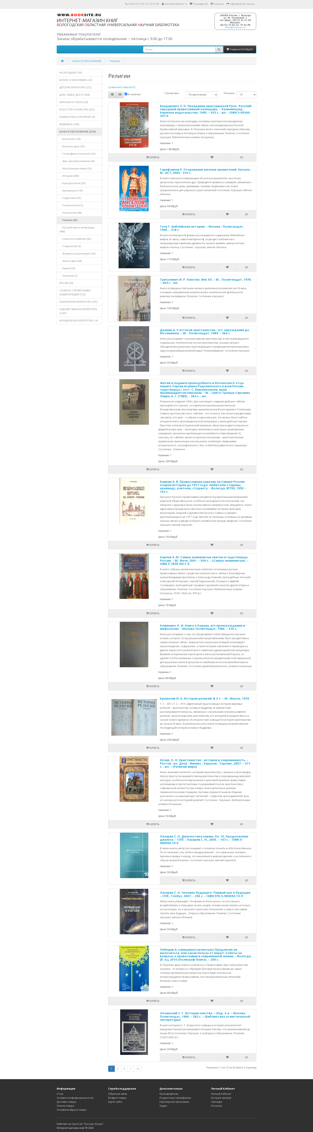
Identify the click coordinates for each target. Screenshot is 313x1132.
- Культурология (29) (72, 183)
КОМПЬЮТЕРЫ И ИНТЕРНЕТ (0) (77, 117)
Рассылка (216, 1105)
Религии (115, 61)
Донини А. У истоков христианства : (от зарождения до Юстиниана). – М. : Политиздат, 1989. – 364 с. (204, 331)
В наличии (133, 94)
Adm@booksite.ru (235, 27)
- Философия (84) (70, 261)
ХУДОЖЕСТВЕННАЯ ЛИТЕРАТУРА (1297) (78, 311)
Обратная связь (117, 1094)
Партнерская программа (174, 1102)
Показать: (227, 93)
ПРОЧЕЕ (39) (66, 283)
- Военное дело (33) (71, 146)
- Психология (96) (70, 212)
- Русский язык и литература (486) (76, 229)
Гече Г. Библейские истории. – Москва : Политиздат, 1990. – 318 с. (202, 228)
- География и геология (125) (77, 153)
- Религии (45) (68, 220)
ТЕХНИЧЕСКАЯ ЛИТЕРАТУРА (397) (78, 302)
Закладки (216, 1102)
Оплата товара (65, 1105)
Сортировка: (171, 93)
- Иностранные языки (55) (75, 168)
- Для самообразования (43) (77, 161)
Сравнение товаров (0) (121, 87)
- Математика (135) (71, 190)
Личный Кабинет (221, 1094)
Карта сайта (115, 1102)
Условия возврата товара (71, 1109)
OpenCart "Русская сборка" (88, 1124)
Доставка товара (66, 1102)
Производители (168, 1094)
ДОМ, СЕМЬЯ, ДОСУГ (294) (74, 94)
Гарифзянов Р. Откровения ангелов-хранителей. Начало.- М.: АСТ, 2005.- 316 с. (206, 171)
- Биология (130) (69, 139)
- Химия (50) (67, 268)
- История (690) (69, 176)
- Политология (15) (71, 205)
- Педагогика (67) (70, 198)
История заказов (221, 1098)
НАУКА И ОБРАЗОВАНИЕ (86, 61)
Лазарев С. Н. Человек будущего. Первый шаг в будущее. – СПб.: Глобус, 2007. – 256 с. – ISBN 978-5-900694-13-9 (205, 894)
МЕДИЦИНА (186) (69, 124)
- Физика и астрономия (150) (77, 253)
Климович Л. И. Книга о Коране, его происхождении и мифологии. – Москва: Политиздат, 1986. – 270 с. (202, 627)
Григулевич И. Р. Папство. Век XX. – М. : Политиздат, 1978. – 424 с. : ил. (206, 281)
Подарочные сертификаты (175, 1098)
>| (137, 1068)
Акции (163, 1105)
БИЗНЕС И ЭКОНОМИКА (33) (75, 80)
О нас (60, 1094)
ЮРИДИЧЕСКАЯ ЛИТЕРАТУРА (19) (78, 320)
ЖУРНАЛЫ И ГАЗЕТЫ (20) (73, 102)
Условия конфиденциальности (75, 1098)
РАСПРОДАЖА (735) (70, 72)
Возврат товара (117, 1098)
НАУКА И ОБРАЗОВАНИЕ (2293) (77, 131)
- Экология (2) (68, 275)
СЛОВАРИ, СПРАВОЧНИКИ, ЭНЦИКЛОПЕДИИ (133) (75, 292)
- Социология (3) (70, 246)
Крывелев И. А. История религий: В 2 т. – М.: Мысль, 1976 (204, 698)
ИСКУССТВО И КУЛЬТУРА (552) (77, 109)
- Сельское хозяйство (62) (75, 239)
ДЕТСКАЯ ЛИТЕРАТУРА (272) (75, 87)
